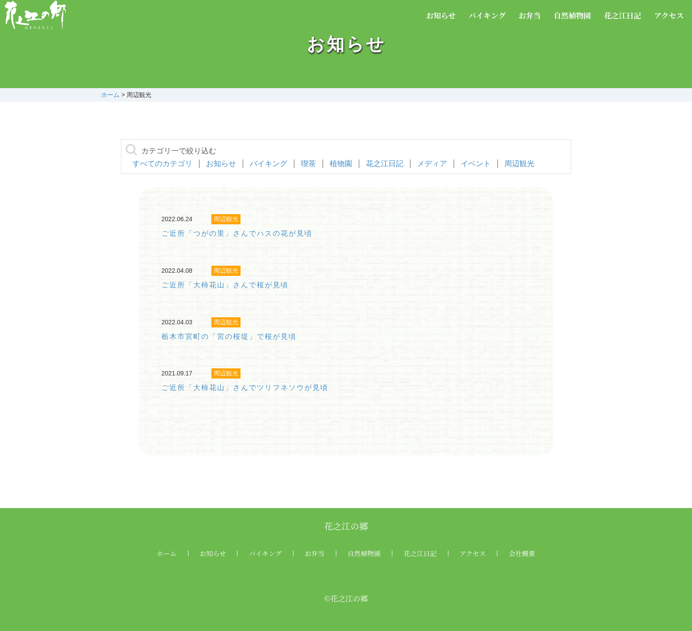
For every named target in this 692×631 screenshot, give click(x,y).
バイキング (487, 15)
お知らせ (441, 15)
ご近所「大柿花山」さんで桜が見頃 (225, 285)
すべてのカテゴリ (162, 164)
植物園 (341, 164)
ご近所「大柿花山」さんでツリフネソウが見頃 (245, 387)
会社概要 (522, 553)
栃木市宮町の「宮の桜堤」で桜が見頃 (229, 336)
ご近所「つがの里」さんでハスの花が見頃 (237, 233)
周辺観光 (519, 164)
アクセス (669, 15)
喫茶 (308, 164)
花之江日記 (622, 15)
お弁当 (530, 15)
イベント (476, 164)
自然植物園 (572, 15)
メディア (432, 164)
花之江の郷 (346, 526)
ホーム (167, 553)
